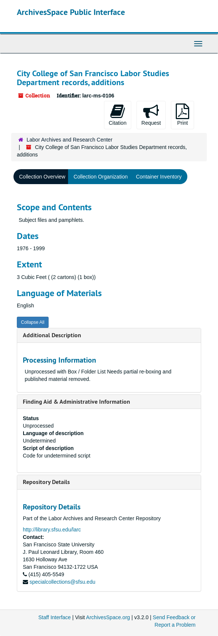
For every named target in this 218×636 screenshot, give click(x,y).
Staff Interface (54, 617)
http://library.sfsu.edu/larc (52, 530)
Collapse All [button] (32, 322)
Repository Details (46, 482)
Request (151, 114)
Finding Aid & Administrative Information (76, 402)
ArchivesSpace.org (108, 617)
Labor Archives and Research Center (70, 140)
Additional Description (52, 335)
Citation (117, 114)
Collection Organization (101, 177)
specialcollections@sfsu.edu (62, 582)
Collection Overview (42, 177)
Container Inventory (158, 177)
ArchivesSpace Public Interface (71, 12)
